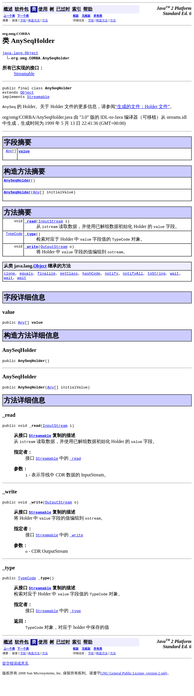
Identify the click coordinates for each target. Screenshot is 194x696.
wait (174, 282)
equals (26, 282)
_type (30, 241)
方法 (45, 20)
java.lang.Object (20, 53)
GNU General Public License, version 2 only (134, 688)
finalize (46, 282)
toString (156, 282)
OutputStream (53, 255)
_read (30, 228)
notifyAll (133, 282)
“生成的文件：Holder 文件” (142, 109)
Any (9, 155)
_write (31, 255)
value (24, 155)
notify (111, 282)
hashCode (91, 282)
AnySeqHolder (17, 185)
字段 (23, 20)
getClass (69, 282)
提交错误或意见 (15, 679)
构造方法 (34, 20)
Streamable (24, 74)
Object (27, 94)
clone (9, 282)
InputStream (50, 228)
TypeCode (14, 241)
